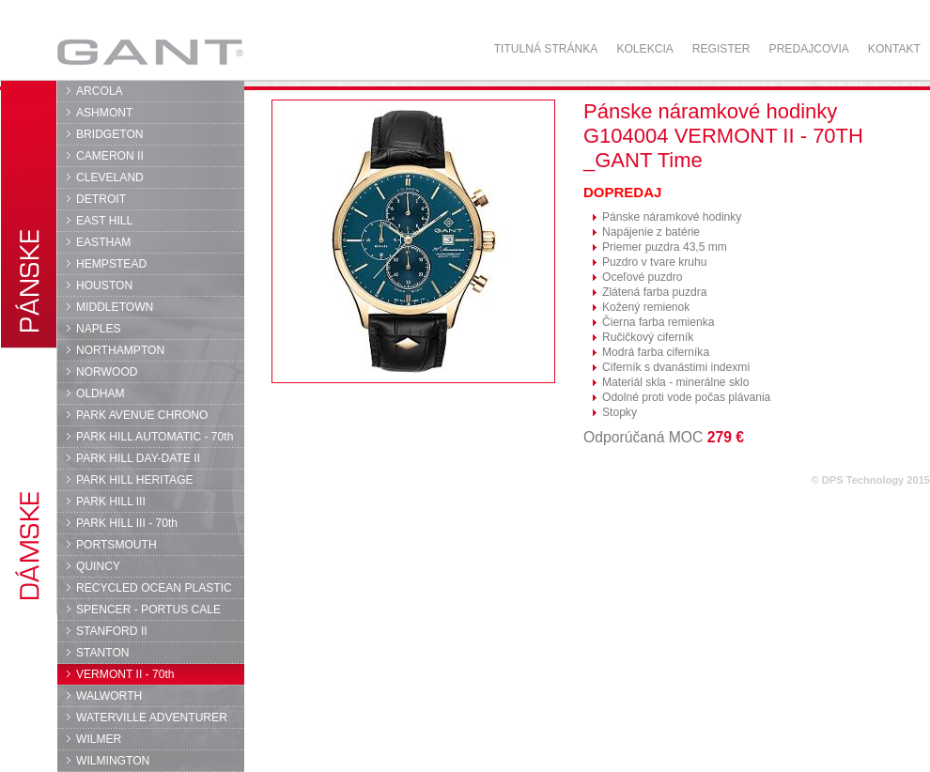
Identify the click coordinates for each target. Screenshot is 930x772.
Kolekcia (644, 48)
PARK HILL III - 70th (127, 523)
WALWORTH (109, 696)
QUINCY (98, 566)
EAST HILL (104, 220)
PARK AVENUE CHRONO (142, 415)
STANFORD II (111, 631)
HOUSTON (104, 285)
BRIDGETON (110, 134)
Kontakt (894, 48)
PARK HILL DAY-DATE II (138, 458)
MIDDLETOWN (114, 307)
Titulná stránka (546, 48)
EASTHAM (103, 242)
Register (721, 48)
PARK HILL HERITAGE (135, 479)
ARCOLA (99, 91)
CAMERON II (110, 155)
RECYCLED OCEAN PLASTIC (154, 587)
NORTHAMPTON (120, 350)
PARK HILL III (111, 501)
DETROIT (101, 199)
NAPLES (98, 328)
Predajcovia (809, 48)
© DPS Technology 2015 (870, 480)
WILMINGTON (112, 760)
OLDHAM (100, 393)
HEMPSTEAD (111, 263)
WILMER (98, 739)
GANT (149, 52)
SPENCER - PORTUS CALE (148, 609)
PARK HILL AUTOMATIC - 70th (154, 436)
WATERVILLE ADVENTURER (151, 717)
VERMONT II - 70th (125, 674)
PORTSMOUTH (116, 544)
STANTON (103, 652)
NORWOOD (107, 371)
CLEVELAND (110, 177)
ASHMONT (104, 112)
